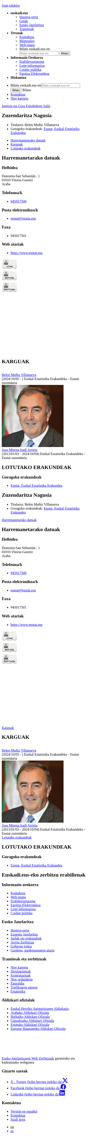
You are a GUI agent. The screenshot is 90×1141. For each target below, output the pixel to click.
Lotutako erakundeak (17, 837)
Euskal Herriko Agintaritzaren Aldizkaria (40, 1009)
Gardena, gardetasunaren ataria (32, 950)
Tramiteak (26, 29)
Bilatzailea (26, 41)
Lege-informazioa (32, 65)
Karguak (8, 728)
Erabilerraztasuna (31, 61)
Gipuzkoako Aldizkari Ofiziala (32, 1021)
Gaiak (23, 21)
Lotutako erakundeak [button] (26, 148)
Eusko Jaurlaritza (31, 25)
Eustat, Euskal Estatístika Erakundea (36, 485)
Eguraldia (17, 983)
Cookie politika (30, 69)
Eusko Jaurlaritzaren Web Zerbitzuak (28, 1058)
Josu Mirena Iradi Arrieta (19, 450)
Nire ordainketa (22, 979)
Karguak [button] (17, 144)
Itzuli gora (18, 1119)
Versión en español (24, 1111)
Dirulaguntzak (21, 971)
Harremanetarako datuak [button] (28, 140)
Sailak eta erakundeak (26, 938)
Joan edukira (11, 5)
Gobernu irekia (21, 946)
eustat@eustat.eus (23, 218)
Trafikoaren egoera (24, 987)
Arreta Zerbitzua (22, 942)
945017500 (18, 201)
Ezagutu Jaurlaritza (24, 934)
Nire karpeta (19, 98)
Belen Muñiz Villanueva (42, 125)
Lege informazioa (23, 909)
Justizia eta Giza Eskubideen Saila (26, 106)
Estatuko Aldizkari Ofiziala (30, 1025)
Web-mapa (27, 45)
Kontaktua (26, 37)
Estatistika (18, 991)
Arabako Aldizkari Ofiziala (30, 1013)
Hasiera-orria (28, 17)
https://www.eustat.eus (27, 253)
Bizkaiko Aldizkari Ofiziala (30, 1017)
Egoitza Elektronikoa (34, 73)
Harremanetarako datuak (19, 520)
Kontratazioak (21, 975)
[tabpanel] (45, 254)
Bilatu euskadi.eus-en (34, 49)
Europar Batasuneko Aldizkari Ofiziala (38, 1029)
